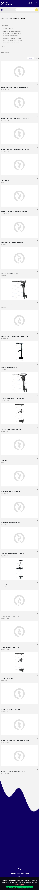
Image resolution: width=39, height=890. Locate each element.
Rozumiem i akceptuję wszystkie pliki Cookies (19, 887)
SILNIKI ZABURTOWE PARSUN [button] (10, 36)
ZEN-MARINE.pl (4, 18)
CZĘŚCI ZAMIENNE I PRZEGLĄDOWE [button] (12, 40)
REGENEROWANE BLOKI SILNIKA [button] (11, 43)
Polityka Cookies (19, 884)
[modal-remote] (37, 85)
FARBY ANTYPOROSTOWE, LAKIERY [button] (12, 31)
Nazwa (30, 58)
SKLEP (10, 18)
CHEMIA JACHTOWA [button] (8, 29)
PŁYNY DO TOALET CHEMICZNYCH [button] (12, 33)
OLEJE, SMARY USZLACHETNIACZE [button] (12, 38)
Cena (37, 58)
